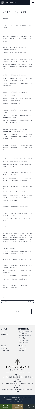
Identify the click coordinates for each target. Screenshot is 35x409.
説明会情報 (6, 350)
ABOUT (4, 329)
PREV (5, 301)
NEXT (29, 301)
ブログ (5, 348)
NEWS (3, 346)
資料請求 (21, 350)
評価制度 (21, 335)
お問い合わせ (22, 348)
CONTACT (22, 346)
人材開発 (21, 333)
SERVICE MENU (23, 329)
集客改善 (21, 337)
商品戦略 (21, 332)
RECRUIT (4, 334)
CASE (3, 332)
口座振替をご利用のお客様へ (17, 401)
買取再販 (21, 340)
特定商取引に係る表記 (11, 399)
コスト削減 (22, 338)
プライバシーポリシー (23, 399)
